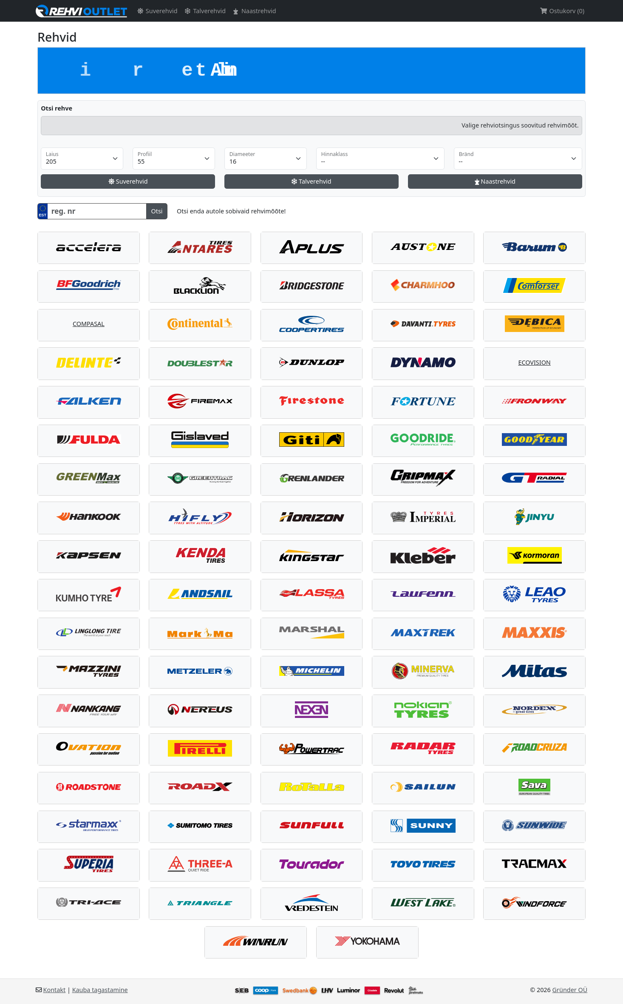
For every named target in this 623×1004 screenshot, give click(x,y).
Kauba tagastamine (100, 990)
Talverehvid (205, 11)
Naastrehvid (254, 11)
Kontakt (54, 990)
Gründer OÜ (570, 990)
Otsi (156, 211)
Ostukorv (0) (562, 11)
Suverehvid (156, 11)
